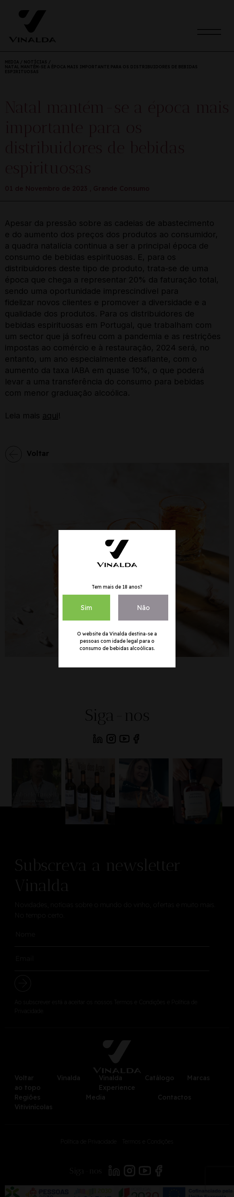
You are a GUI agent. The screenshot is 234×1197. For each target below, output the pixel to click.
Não (143, 608)
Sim (86, 608)
